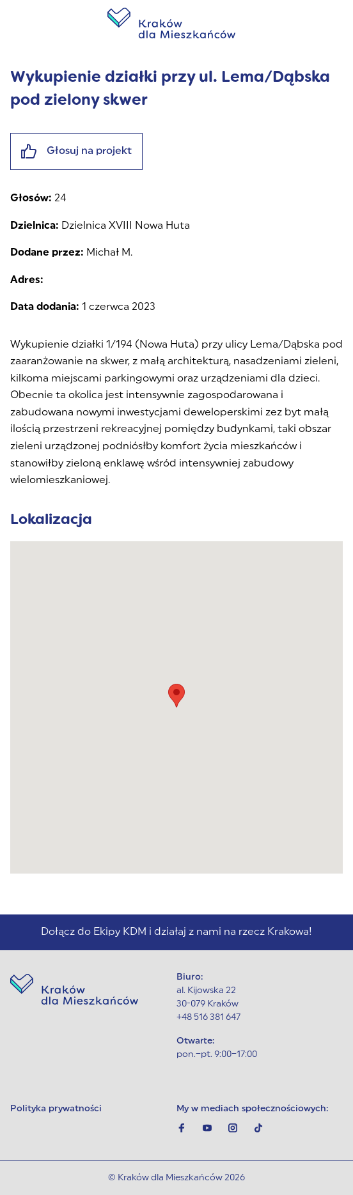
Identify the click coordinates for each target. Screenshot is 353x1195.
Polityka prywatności (56, 1109)
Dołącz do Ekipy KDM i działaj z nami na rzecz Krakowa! (176, 932)
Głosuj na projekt (76, 151)
